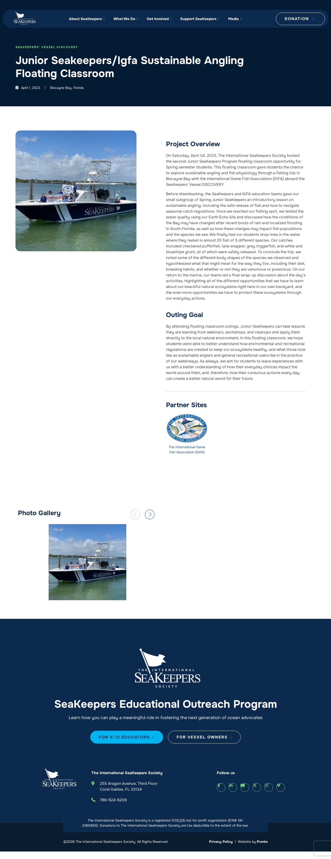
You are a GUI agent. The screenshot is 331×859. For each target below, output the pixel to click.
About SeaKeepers (87, 19)
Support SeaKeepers (199, 19)
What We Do (125, 19)
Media (235, 19)
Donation (300, 18)
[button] (135, 514)
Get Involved (159, 19)
